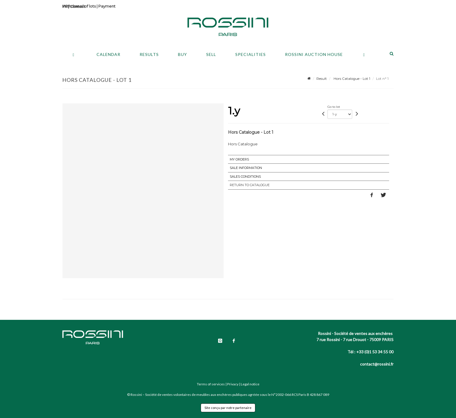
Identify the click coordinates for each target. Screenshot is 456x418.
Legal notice (250, 384)
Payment (106, 6)
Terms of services (211, 384)
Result (321, 78)
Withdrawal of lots (79, 6)
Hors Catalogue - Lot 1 (351, 78)
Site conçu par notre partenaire (228, 408)
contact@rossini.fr (376, 363)
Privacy (232, 384)
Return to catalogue (250, 185)
